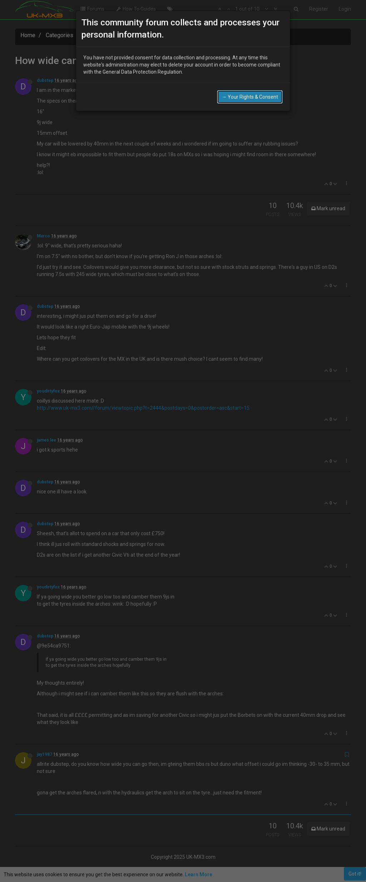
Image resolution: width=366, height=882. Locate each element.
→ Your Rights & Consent (250, 97)
